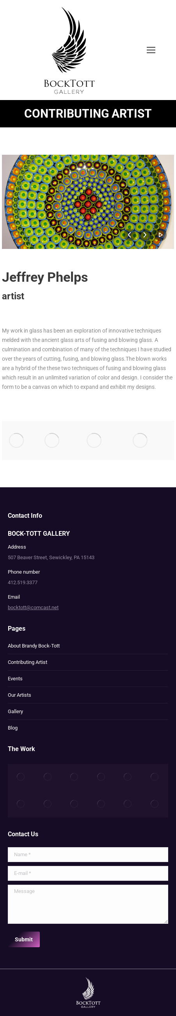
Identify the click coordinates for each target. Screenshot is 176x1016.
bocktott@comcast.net (33, 607)
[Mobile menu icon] (151, 50)
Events (15, 679)
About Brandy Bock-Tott (34, 646)
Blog (13, 728)
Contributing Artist (27, 662)
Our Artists (19, 695)
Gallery (15, 711)
